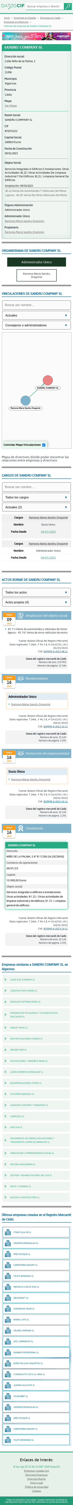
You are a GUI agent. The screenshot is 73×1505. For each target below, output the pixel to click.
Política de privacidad (36, 1487)
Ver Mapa (11, 105)
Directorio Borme (36, 1479)
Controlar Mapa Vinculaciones (22, 445)
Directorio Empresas (36, 1475)
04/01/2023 (48, 531)
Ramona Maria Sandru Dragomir (24, 221)
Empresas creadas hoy (36, 1470)
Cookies (36, 1491)
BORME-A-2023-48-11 (56, 651)
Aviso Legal (36, 1482)
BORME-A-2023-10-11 (56, 726)
